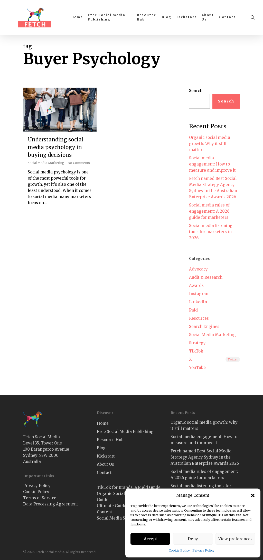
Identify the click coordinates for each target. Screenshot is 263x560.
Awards (196, 285)
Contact (104, 472)
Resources (199, 318)
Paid (193, 310)
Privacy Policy (203, 550)
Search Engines (204, 326)
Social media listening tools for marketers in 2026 (210, 231)
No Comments (79, 163)
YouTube (197, 367)
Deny (193, 538)
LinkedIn (198, 301)
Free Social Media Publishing (125, 431)
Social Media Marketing (46, 163)
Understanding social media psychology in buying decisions (55, 147)
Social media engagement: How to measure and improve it (212, 164)
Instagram (199, 293)
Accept (150, 538)
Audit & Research (205, 277)
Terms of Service (39, 497)
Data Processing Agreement (50, 504)
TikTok (196, 351)
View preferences (235, 538)
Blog (101, 447)
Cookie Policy (179, 550)
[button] (252, 495)
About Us (105, 464)
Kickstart (106, 456)
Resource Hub (110, 439)
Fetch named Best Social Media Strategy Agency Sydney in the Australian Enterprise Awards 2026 (213, 187)
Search (195, 90)
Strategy (197, 342)
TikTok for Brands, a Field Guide (129, 487)
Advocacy (198, 269)
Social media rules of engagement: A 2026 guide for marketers (209, 211)
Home (103, 423)
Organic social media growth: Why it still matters (209, 143)
